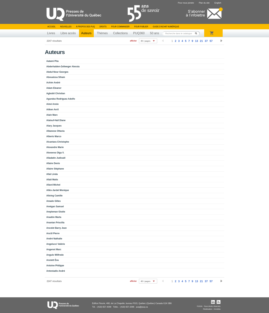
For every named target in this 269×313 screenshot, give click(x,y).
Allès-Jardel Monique (57, 190)
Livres (51, 33)
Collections (120, 33)
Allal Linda (52, 174)
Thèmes (102, 33)
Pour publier (141, 27)
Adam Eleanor (53, 88)
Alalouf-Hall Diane (56, 120)
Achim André (53, 82)
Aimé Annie (52, 104)
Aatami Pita (52, 61)
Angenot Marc (53, 249)
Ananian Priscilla (55, 222)
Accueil (51, 27)
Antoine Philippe (55, 265)
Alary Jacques (53, 125)
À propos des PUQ (85, 27)
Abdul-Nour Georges (57, 72)
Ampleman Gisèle (55, 211)
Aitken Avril (52, 109)
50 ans (154, 33)
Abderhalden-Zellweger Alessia (63, 66)
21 (201, 40)
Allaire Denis (53, 163)
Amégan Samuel (55, 206)
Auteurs (86, 33)
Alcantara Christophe (57, 142)
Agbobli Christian (55, 93)
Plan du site (204, 3)
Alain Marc (52, 115)
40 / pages (145, 41)
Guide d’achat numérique (166, 27)
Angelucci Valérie (55, 244)
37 (206, 40)
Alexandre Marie (55, 147)
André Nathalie (54, 238)
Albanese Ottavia (55, 131)
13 (196, 40)
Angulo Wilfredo (55, 255)
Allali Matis (52, 179)
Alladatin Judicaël (55, 158)
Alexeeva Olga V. (55, 152)
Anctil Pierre (53, 233)
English (217, 3)
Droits (102, 27)
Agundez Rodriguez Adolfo (60, 99)
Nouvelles (65, 27)
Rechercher (197, 33)
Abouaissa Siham (55, 77)
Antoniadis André (55, 271)
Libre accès (68, 33)
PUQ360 (139, 33)
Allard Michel (53, 185)
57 (211, 40)
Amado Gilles (53, 201)
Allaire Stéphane (55, 168)
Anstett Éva (52, 260)
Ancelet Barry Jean (56, 228)
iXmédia (217, 309)
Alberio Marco (53, 136)
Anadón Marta (53, 217)
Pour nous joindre (186, 3)
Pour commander (120, 27)
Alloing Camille (54, 195)
